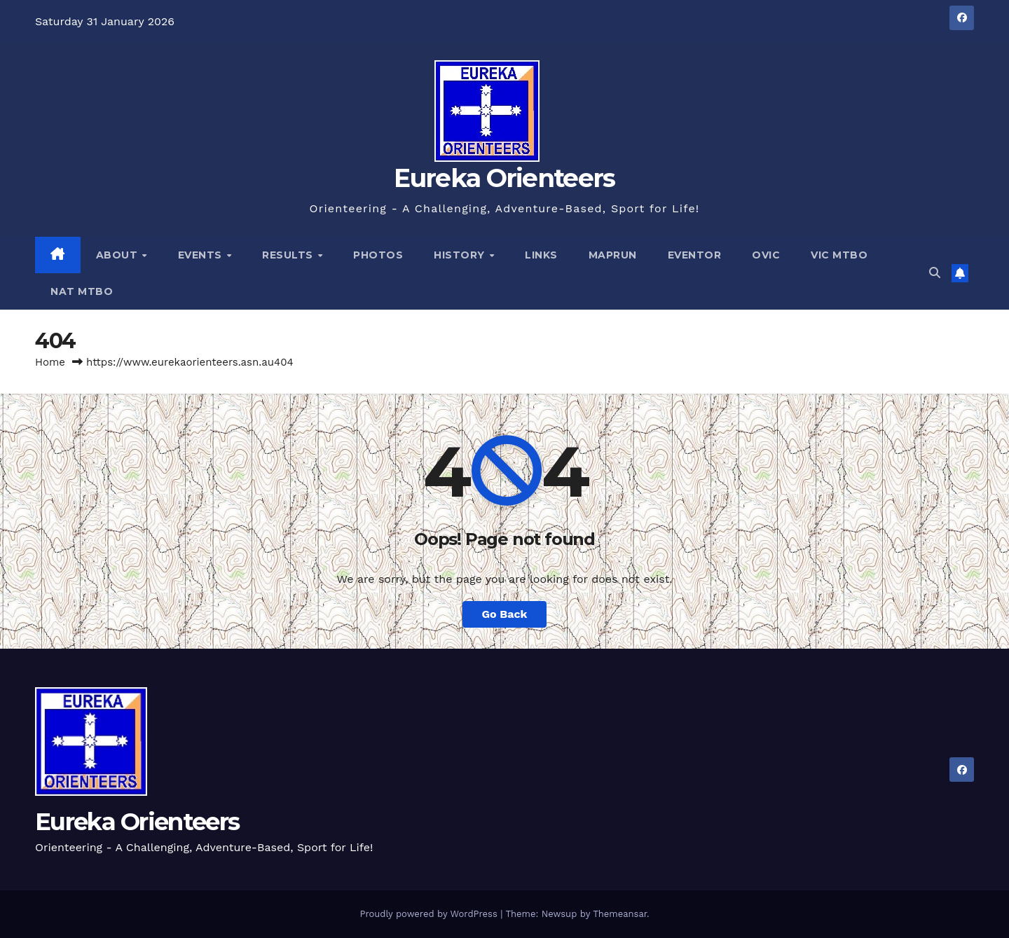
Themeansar (620, 914)
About (118, 255)
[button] (934, 273)
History (461, 255)
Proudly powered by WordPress (429, 914)
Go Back (505, 614)
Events (202, 255)
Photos (378, 255)
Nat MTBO (81, 291)
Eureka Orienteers (504, 178)
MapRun (613, 255)
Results (289, 255)
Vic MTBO (839, 255)
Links (541, 255)
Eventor (695, 255)
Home (50, 362)
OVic (766, 255)
